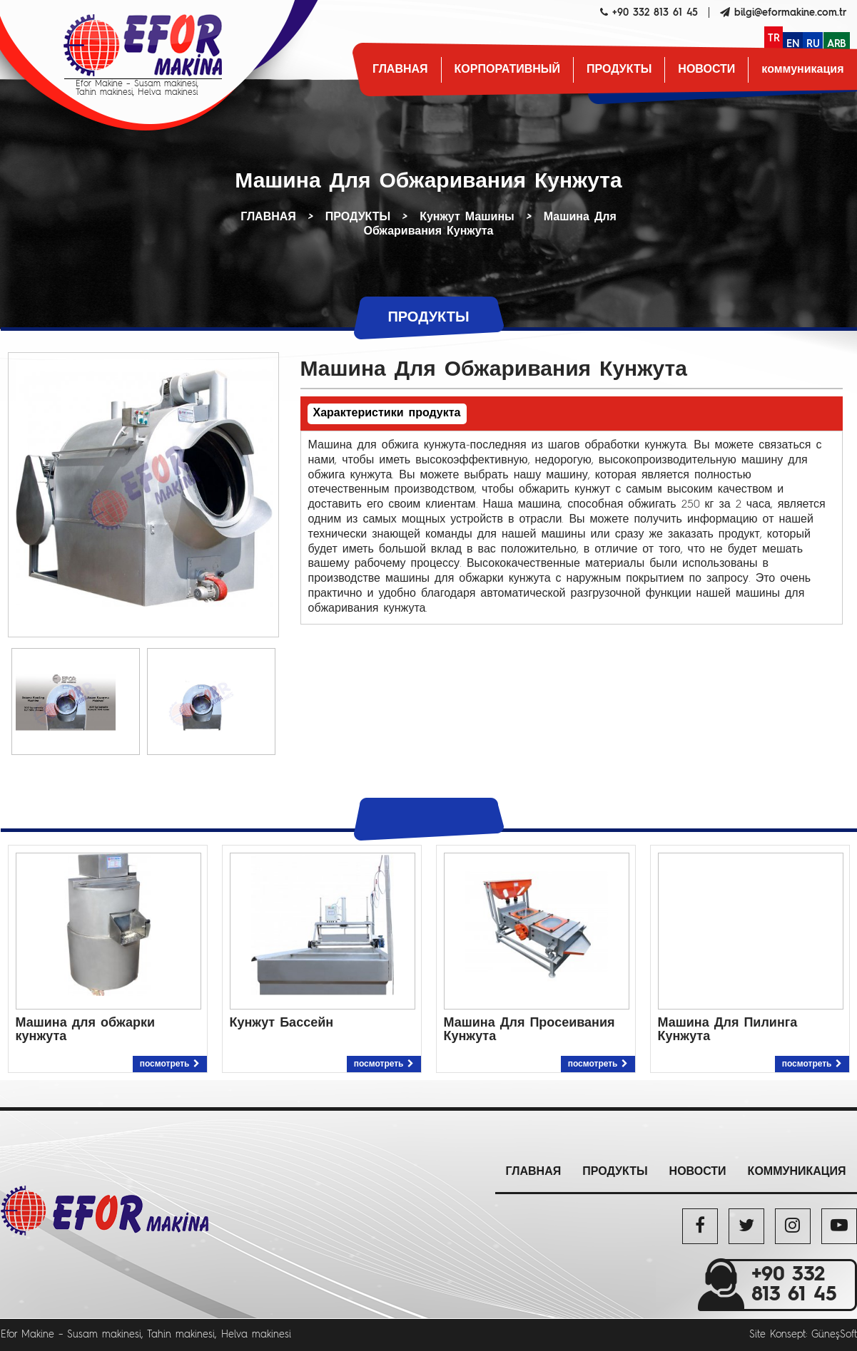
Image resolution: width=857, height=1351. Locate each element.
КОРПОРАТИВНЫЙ (507, 70)
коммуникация (802, 70)
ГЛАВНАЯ (400, 70)
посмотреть (170, 1064)
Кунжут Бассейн (282, 1023)
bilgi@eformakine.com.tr (790, 13)
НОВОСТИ (706, 70)
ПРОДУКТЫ (619, 70)
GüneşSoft (834, 1335)
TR (773, 38)
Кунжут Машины (467, 217)
